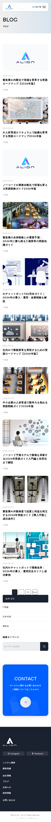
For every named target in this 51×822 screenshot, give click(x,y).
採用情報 (7, 793)
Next (35, 592)
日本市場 (7, 616)
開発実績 (7, 768)
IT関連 (6, 607)
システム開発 (9, 762)
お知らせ (7, 787)
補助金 (6, 626)
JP (33, 7)
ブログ (6, 781)
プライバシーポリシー (28, 818)
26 (28, 592)
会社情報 (7, 775)
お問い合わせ (9, 800)
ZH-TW (38, 7)
